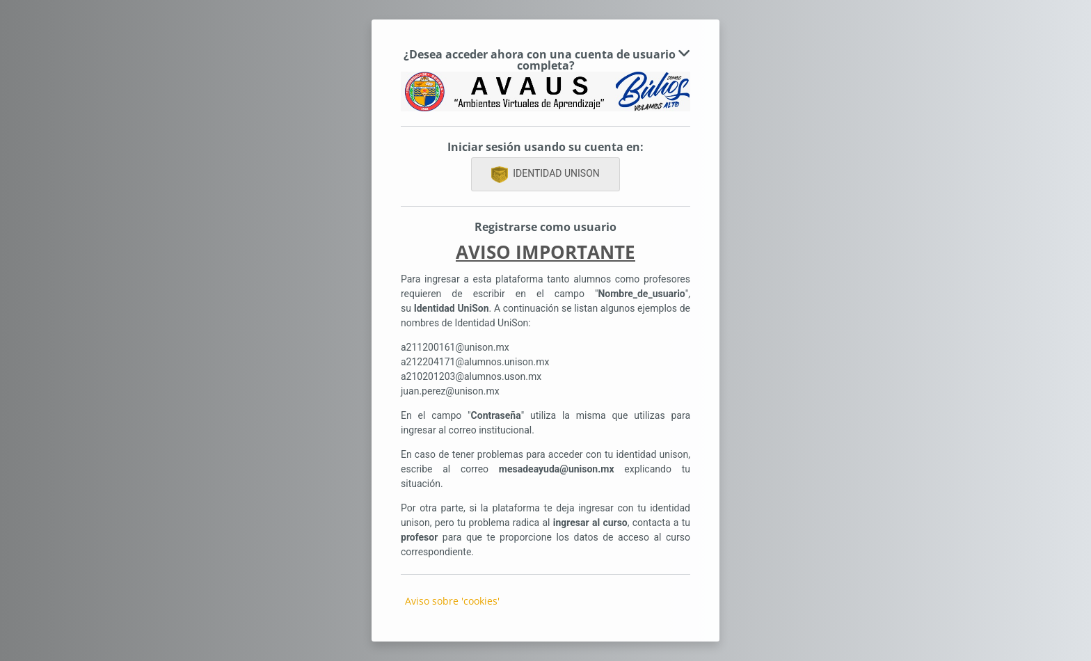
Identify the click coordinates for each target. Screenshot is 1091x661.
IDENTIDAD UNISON (545, 174)
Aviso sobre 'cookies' (452, 600)
